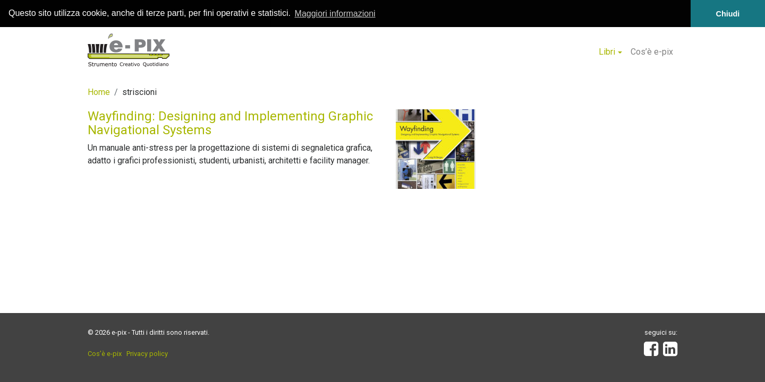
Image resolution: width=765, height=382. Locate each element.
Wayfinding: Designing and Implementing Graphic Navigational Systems (230, 123)
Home (99, 92)
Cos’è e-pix (652, 52)
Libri (607, 52)
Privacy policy (147, 354)
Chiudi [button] (728, 14)
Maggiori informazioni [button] (335, 13)
